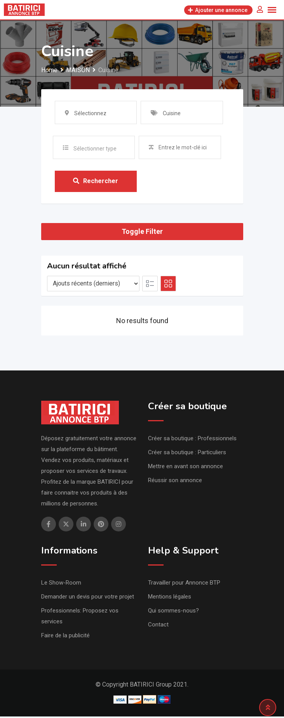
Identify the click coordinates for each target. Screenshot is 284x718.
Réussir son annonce (175, 481)
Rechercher (95, 182)
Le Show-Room (61, 584)
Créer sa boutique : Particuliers (187, 453)
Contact (158, 626)
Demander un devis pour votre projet (87, 598)
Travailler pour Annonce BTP (184, 584)
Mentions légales (169, 598)
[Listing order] (93, 285)
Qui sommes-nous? (173, 612)
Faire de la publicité (65, 636)
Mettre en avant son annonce (185, 467)
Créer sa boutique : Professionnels (192, 439)
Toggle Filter (142, 233)
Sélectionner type (95, 148)
